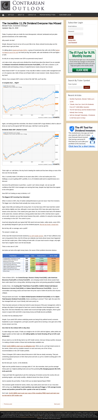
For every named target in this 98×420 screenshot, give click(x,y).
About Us (21, 15)
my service (36, 236)
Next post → (58, 404)
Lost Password (72, 42)
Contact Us (32, 15)
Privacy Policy (39, 416)
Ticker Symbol (72, 84)
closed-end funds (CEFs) (19, 50)
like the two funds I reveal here (49, 224)
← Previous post (7, 404)
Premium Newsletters (47, 15)
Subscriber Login (65, 15)
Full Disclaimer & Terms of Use (27, 416)
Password (71, 31)
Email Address (72, 26)
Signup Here (72, 40)
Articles (11, 15)
